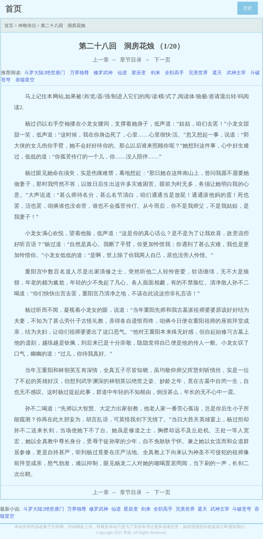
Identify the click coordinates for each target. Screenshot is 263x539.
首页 (8, 25)
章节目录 (131, 60)
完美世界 (198, 72)
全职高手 (174, 72)
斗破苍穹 (241, 509)
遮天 (217, 72)
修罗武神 (103, 72)
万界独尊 (79, 72)
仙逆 (122, 72)
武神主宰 (236, 72)
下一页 (162, 60)
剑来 (155, 72)
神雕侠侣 (27, 25)
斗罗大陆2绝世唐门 (44, 72)
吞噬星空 (25, 79)
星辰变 (139, 72)
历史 (247, 8)
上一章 (100, 60)
